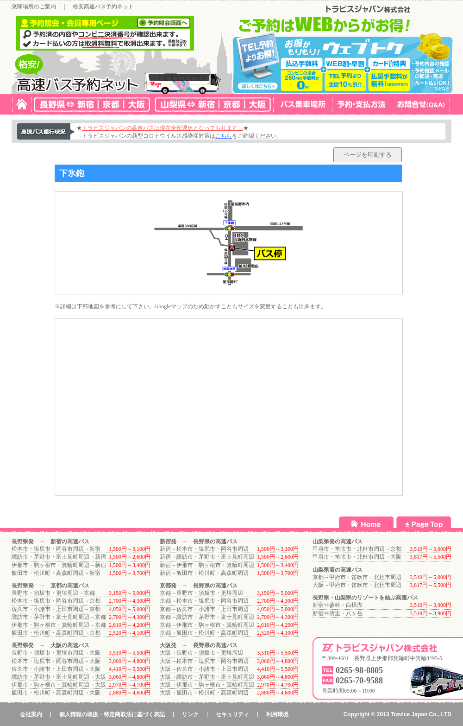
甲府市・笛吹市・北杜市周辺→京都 (357, 549)
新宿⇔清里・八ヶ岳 (338, 613)
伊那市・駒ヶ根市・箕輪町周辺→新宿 (59, 565)
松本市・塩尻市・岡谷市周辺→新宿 (56, 549)
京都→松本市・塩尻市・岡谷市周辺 (204, 601)
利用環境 (277, 714)
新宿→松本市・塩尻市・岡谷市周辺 (204, 549)
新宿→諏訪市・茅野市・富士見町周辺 (207, 557)
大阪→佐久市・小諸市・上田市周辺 (204, 669)
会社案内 (31, 714)
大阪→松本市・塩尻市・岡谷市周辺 (204, 661)
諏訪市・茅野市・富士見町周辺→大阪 (59, 677)
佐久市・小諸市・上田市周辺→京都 (56, 609)
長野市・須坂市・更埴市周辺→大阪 (56, 653)
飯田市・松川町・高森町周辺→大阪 (56, 692)
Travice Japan (409, 714)
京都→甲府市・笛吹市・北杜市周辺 (357, 577)
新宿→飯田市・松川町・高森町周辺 (204, 573)
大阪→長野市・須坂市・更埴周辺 (201, 653)
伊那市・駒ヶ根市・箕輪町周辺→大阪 (59, 684)
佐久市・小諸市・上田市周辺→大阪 (56, 669)
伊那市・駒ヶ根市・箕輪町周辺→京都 (59, 625)
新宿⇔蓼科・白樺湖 (338, 605)
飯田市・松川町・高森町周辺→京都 (56, 633)
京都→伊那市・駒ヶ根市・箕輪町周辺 (207, 625)
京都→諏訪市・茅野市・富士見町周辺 (207, 617)
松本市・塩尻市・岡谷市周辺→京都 (56, 601)
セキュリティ (232, 714)
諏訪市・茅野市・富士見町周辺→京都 (59, 617)
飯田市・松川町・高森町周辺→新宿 (56, 573)
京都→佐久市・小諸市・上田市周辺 (204, 609)
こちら (223, 136)
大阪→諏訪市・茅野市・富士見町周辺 (207, 677)
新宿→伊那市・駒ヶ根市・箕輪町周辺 (207, 565)
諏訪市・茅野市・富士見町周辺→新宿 (59, 557)
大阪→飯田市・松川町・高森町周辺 (204, 692)
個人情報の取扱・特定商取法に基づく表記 (112, 714)
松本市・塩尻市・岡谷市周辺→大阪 (56, 661)
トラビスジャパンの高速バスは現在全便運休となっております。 (162, 128)
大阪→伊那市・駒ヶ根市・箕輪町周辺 (207, 684)
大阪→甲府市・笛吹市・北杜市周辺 (357, 585)
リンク (190, 714)
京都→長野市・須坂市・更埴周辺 (201, 593)
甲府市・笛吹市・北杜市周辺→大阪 (357, 557)
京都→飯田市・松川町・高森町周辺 (204, 633)
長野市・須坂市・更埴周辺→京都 (53, 593)
